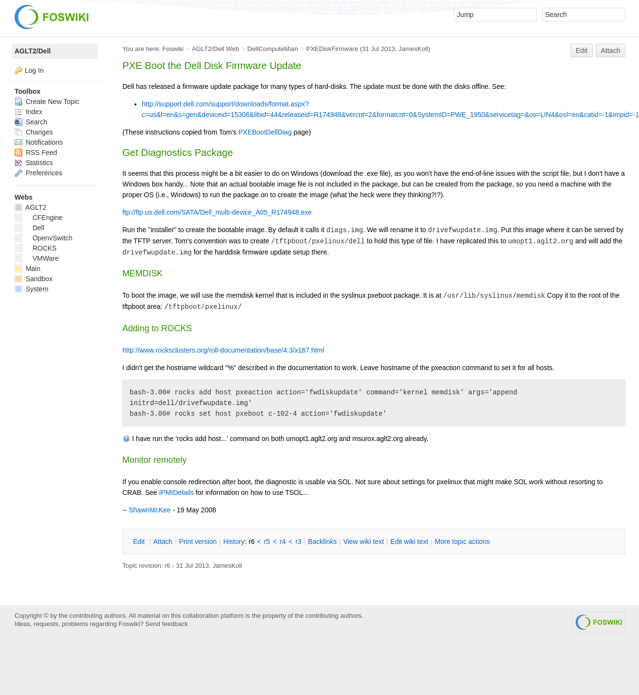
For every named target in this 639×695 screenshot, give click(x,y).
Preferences (38, 173)
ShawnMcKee (149, 510)
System (32, 289)
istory (234, 541)
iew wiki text (363, 541)
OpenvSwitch (43, 238)
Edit (582, 50)
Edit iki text (409, 541)
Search (31, 122)
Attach (611, 50)
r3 (298, 541)
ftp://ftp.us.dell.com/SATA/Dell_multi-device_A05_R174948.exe (217, 212)
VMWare (37, 258)
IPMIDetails (176, 492)
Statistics (34, 163)
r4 (283, 541)
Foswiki (173, 48)
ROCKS (36, 248)
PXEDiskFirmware (332, 48)
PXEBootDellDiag (265, 132)
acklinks (322, 541)
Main (27, 268)
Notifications (39, 142)
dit (140, 541)
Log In (34, 70)
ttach (162, 541)
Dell (29, 228)
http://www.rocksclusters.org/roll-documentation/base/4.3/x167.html (223, 350)
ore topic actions (462, 541)
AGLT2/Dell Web (215, 48)
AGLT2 (30, 207)
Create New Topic (47, 101)
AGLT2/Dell (32, 51)
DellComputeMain (272, 48)
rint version (198, 541)
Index (28, 112)
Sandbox (33, 279)
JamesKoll (413, 48)
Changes (34, 132)
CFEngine (39, 217)
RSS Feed (36, 152)
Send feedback (166, 623)
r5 (267, 541)
